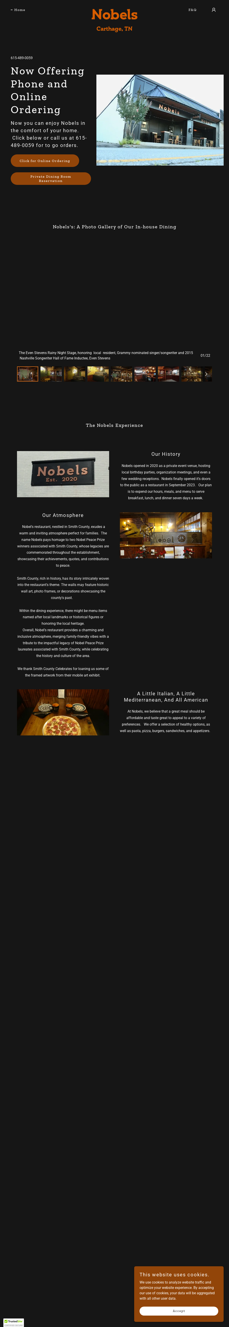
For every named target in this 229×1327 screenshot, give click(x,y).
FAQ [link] (193, 10)
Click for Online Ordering (45, 161)
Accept (179, 1311)
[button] (213, 9)
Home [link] (19, 10)
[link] (114, 9)
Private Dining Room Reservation (50, 178)
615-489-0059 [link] (22, 58)
